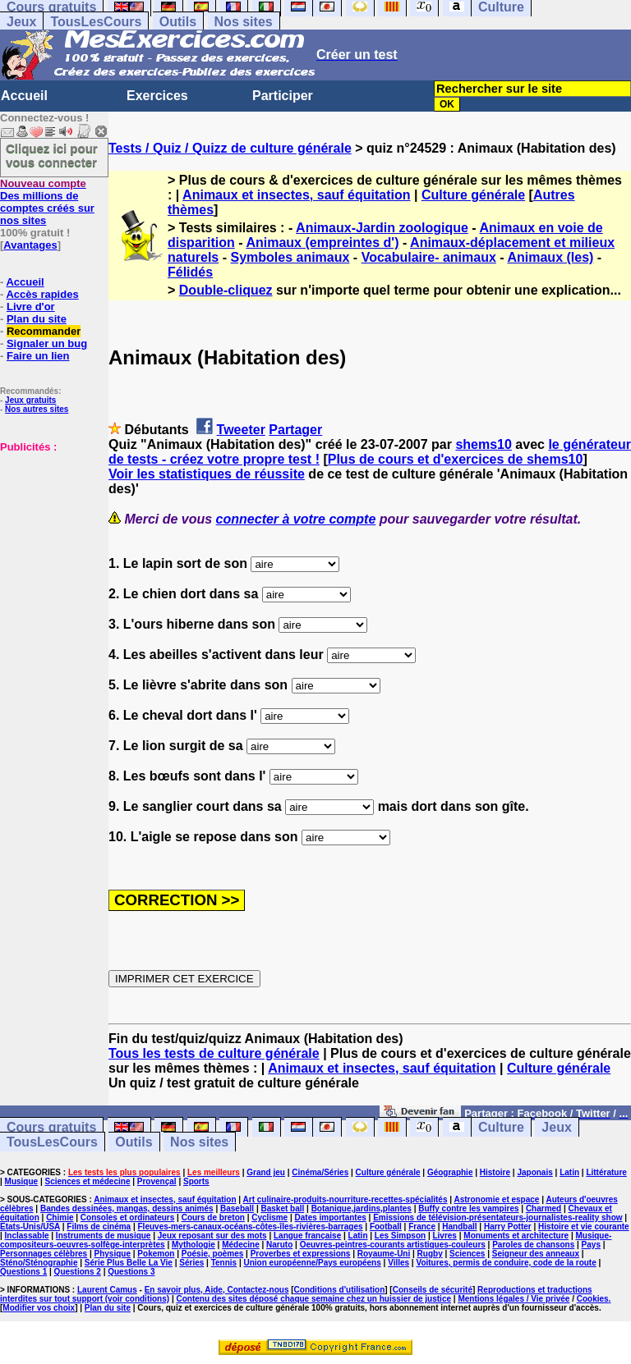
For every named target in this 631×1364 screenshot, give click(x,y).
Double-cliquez (226, 290)
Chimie (59, 1217)
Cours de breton (213, 1217)
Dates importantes (330, 1217)
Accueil (24, 96)
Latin (569, 1172)
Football (386, 1226)
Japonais (534, 1172)
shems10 (483, 444)
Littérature (606, 1172)
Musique (22, 1181)
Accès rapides (42, 294)
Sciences (467, 1253)
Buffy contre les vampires (468, 1208)
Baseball (237, 1208)
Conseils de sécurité (432, 1289)
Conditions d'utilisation (339, 1289)
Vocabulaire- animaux (429, 257)
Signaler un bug (47, 343)
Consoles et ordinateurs (127, 1217)
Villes (398, 1262)
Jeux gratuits (30, 400)
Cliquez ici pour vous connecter (52, 155)
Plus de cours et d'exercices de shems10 (455, 459)
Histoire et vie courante (583, 1226)
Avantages (30, 245)
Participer (282, 96)
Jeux (21, 22)
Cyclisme (269, 1217)
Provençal (157, 1181)
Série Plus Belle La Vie (129, 1262)
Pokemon (155, 1253)
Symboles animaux (289, 257)
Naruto (279, 1244)
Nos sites (243, 22)
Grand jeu (265, 1172)
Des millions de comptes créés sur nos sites (47, 202)
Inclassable (27, 1235)
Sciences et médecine (88, 1181)
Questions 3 (131, 1271)
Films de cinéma (99, 1226)
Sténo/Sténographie (38, 1262)
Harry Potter (508, 1226)
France (421, 1226)
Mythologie (193, 1244)
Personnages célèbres (43, 1253)
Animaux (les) (550, 257)
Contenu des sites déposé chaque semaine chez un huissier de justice (313, 1298)
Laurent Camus (107, 1289)
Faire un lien (38, 356)
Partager (295, 430)
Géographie (450, 1172)
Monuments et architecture (516, 1235)
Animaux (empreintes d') (322, 242)
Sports (196, 1181)
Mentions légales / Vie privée (513, 1298)
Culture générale (473, 195)
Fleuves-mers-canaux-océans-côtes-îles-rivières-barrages (250, 1226)
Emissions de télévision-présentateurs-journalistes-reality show (497, 1217)
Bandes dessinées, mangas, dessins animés (127, 1208)
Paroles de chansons (533, 1244)
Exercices (157, 96)
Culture (501, 1127)
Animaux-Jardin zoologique (382, 228)
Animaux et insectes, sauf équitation (296, 195)
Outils (177, 22)
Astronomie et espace (496, 1199)
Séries (191, 1262)
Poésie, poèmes (213, 1253)
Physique (112, 1253)
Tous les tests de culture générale (214, 1053)
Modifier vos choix (38, 1307)
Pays (591, 1244)
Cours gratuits (51, 1127)
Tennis (224, 1262)
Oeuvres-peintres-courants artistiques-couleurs (393, 1244)
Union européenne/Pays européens (312, 1262)
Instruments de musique (103, 1235)
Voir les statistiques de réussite (206, 474)
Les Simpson (400, 1235)
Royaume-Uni (383, 1253)
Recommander (44, 331)
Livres (444, 1235)
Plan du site (37, 319)
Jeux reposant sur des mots (212, 1235)
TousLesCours (95, 22)
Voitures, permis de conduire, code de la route (506, 1262)
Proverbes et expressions (301, 1253)
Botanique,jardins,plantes (361, 1208)
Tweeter (241, 430)
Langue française (307, 1235)
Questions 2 (77, 1271)
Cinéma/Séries (320, 1172)
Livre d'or (31, 306)
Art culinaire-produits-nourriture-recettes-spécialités (345, 1199)
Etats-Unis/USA (30, 1226)
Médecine (241, 1244)
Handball (459, 1226)
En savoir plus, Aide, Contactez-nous (217, 1289)
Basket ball (282, 1208)
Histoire (495, 1172)
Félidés (190, 272)
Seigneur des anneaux (535, 1253)
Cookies (593, 1298)
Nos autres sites (36, 409)
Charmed (543, 1208)
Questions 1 (23, 1271)
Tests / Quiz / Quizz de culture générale (230, 148)
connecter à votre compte (296, 519)
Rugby (430, 1253)
